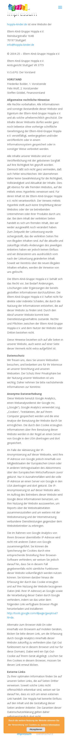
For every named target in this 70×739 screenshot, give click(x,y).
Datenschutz (44, 734)
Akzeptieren (35, 729)
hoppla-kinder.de (17, 24)
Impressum (24, 734)
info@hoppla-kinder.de (20, 44)
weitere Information (50, 725)
